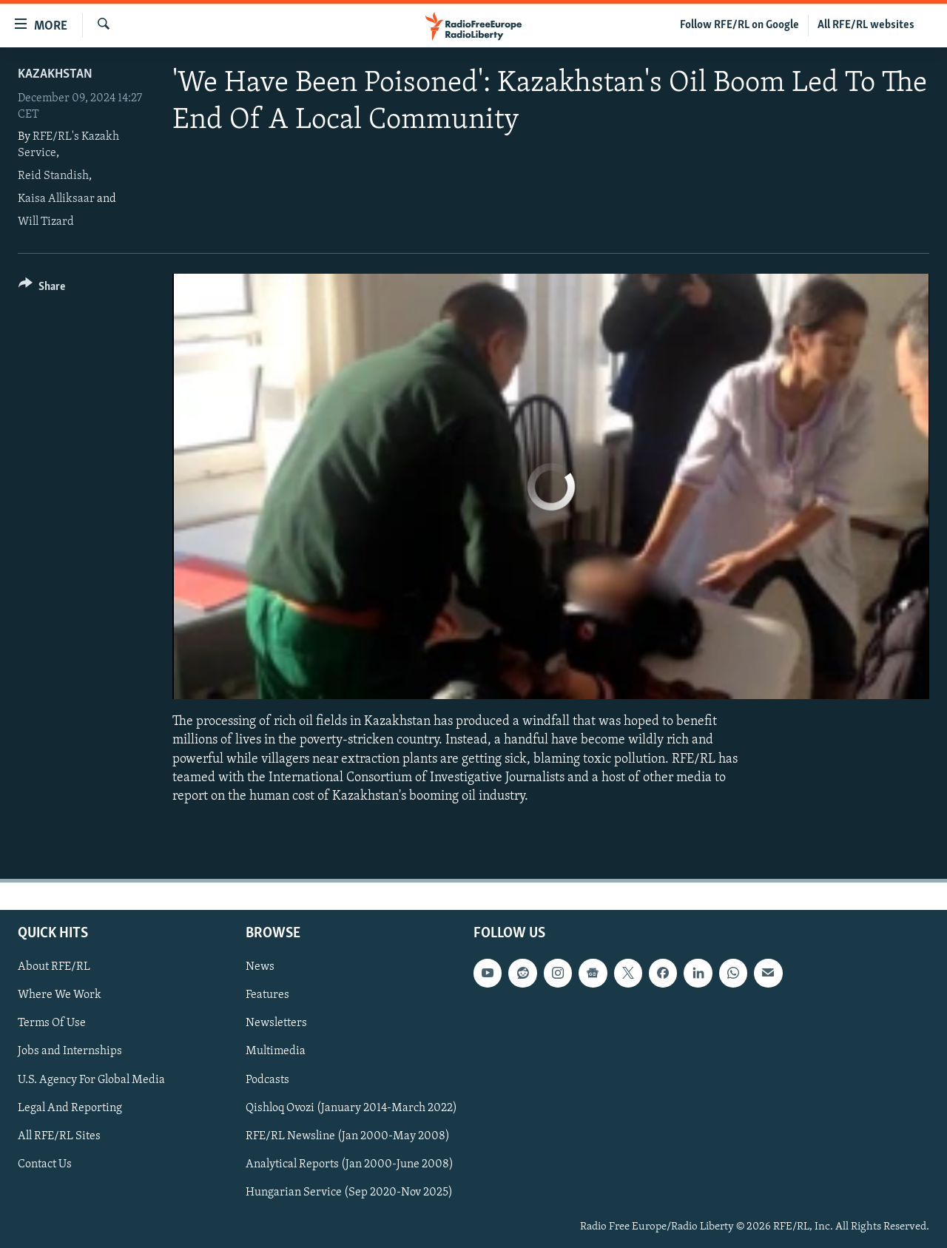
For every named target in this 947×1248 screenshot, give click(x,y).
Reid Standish (53, 176)
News (260, 968)
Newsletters (276, 1024)
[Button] (41, 289)
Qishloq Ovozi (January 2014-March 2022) (351, 1108)
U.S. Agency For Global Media (91, 1080)
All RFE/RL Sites (59, 1136)
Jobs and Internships (70, 1052)
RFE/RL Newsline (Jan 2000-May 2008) (348, 1136)
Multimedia (276, 1052)
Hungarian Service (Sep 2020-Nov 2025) (349, 1192)
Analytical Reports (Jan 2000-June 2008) (350, 1164)
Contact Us (45, 1164)
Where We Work (59, 996)
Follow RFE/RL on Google (739, 25)
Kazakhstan (55, 74)
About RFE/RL (54, 968)
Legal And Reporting (70, 1108)
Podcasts (267, 1080)
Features (267, 996)
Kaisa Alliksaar (56, 199)
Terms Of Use (52, 1024)
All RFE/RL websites (866, 25)
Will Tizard (46, 222)
